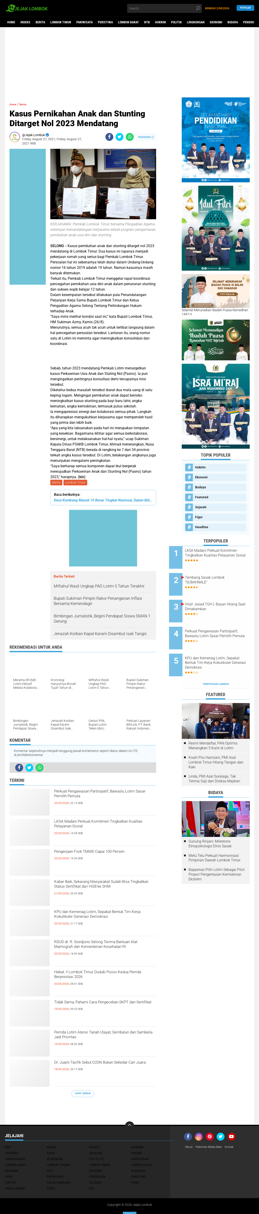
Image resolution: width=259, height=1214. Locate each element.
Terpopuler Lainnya (216, 664)
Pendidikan (97, 1157)
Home (11, 22)
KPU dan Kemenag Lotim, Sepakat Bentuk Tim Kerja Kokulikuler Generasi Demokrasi (102, 921)
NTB (147, 22)
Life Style (96, 1139)
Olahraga (138, 1151)
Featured (201, 497)
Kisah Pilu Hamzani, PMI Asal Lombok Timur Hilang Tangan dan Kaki (216, 742)
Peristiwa (105, 22)
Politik (176, 22)
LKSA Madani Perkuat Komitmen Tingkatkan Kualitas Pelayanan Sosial (102, 827)
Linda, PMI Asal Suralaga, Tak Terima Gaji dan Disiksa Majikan (214, 759)
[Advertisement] (130, 62)
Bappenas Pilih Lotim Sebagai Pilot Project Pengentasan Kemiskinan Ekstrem (216, 854)
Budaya (233, 22)
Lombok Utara (141, 1145)
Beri (8, 1127)
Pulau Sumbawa (58, 1162)
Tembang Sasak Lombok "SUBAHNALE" (217, 575)
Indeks (25, 22)
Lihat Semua (83, 1094)
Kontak (235, 1127)
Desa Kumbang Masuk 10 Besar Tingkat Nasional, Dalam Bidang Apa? (103, 501)
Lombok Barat (128, 22)
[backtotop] (129, 1105)
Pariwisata (84, 22)
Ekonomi (216, 22)
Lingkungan (196, 22)
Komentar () (146, 137)
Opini (8, 1157)
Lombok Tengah (58, 1145)
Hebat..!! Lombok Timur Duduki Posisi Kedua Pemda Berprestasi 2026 (102, 978)
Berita (40, 22)
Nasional (96, 1151)
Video (135, 1162)
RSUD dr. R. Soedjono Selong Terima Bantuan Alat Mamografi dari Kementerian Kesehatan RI (100, 951)
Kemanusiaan (15, 1139)
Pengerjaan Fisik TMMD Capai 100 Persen (98, 857)
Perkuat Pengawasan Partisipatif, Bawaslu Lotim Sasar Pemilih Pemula (102, 797)
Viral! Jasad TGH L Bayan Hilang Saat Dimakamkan (218, 598)
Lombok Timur (60, 22)
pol (91, 1168)
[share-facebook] (109, 137)
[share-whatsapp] (130, 137)
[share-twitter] (119, 137)
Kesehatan (55, 1139)
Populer (245, 8)
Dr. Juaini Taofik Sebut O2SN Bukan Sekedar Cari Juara (99, 1068)
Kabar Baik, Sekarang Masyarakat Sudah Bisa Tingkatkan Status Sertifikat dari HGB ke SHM (104, 891)
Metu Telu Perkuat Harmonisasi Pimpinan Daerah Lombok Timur (214, 838)
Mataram (12, 1151)
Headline (201, 527)
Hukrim (160, 22)
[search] (164, 8)
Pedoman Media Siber (212, 1127)
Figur (199, 517)
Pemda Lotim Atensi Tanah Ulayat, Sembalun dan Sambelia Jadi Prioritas (102, 1038)
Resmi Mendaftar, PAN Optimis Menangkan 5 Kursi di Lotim (213, 725)
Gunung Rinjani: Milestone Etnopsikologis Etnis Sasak (210, 823)
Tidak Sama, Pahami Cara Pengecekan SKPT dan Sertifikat (103, 1008)
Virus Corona (15, 1168)
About (189, 1127)
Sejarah (200, 507)
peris (51, 1168)
